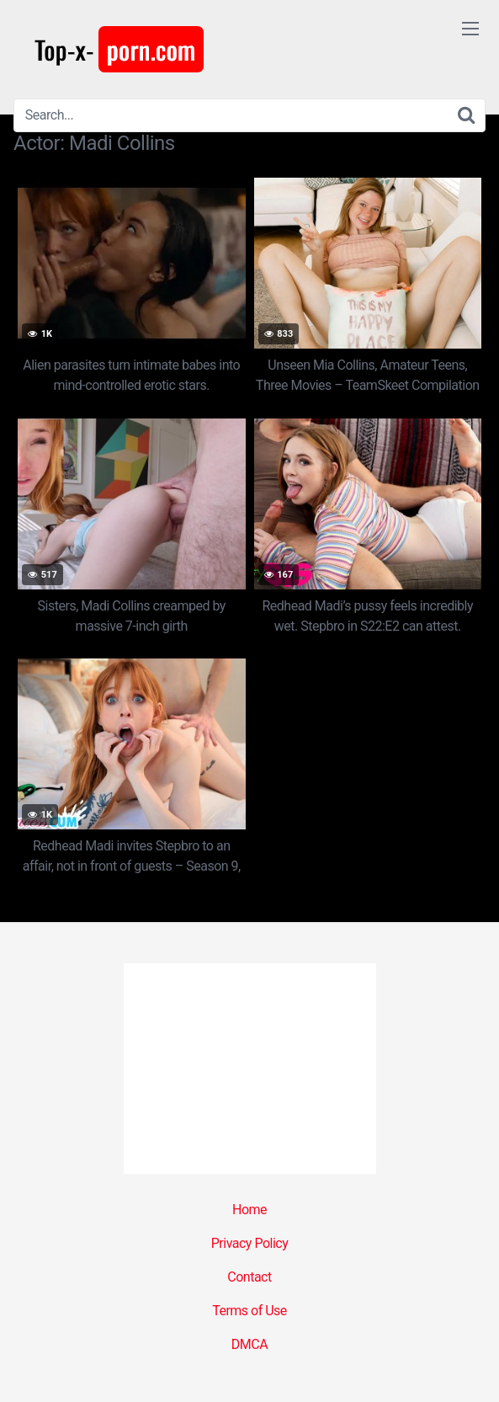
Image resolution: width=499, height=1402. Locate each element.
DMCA (249, 1344)
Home (249, 1210)
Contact (249, 1277)
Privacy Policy (250, 1243)
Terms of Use (249, 1311)
